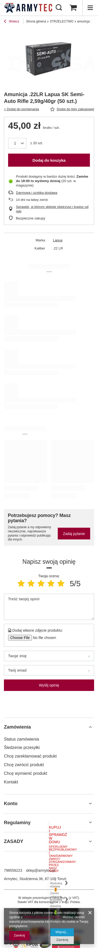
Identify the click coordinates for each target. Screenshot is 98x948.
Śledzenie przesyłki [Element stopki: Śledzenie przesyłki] (22, 747)
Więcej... (61, 932)
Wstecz (11, 22)
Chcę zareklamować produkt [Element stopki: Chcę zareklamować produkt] (30, 756)
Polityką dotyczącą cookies (42, 917)
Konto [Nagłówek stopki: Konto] (11, 803)
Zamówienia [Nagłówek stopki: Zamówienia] (17, 727)
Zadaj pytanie (74, 534)
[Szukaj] (58, 8)
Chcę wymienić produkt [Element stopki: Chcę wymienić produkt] (25, 773)
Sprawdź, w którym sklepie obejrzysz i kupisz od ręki (52, 209)
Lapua (57, 240)
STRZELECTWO (61, 21)
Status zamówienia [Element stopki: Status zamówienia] (21, 739)
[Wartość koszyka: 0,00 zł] (73, 8)
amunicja (83, 21)
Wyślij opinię (49, 685)
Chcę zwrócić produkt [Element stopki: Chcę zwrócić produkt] (24, 765)
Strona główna (36, 21)
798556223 (13, 870)
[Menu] (90, 8)
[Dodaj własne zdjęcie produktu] (42, 638)
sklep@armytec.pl (40, 870)
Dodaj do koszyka (49, 160)
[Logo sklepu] (28, 8)
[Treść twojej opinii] (49, 607)
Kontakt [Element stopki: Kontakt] (11, 782)
